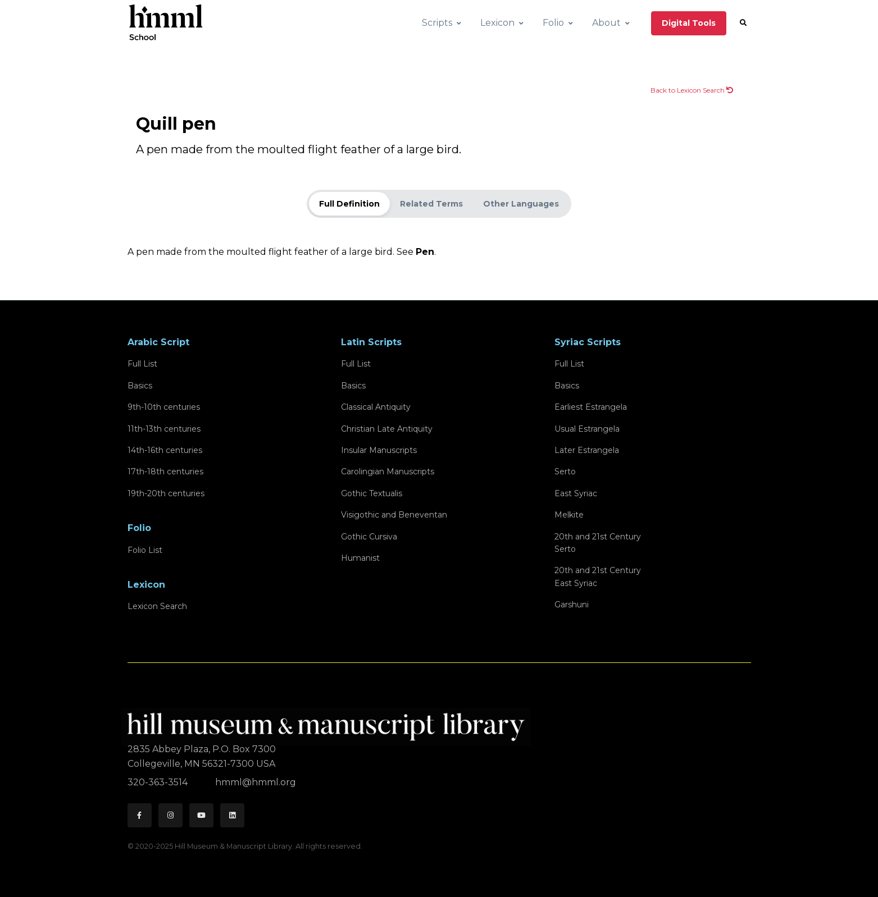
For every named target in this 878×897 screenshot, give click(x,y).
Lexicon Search (157, 606)
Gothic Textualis (371, 493)
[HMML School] (166, 23)
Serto (565, 471)
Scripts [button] (437, 22)
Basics (140, 386)
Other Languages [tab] (521, 204)
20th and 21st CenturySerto (597, 543)
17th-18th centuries (165, 471)
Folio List (145, 550)
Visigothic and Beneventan (394, 515)
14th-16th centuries (165, 450)
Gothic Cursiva (369, 537)
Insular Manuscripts (379, 450)
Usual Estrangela (587, 429)
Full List (142, 364)
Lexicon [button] (497, 22)
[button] (743, 23)
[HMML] (329, 722)
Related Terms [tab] (431, 204)
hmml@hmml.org (255, 782)
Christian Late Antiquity (387, 429)
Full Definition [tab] (349, 204)
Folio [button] (553, 22)
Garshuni (571, 604)
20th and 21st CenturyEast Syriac (597, 576)
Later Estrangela (586, 450)
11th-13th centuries (164, 429)
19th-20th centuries (166, 493)
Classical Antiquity (376, 407)
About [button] (606, 22)
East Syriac (575, 493)
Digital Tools (689, 23)
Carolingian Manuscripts (387, 471)
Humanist (360, 558)
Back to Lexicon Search (691, 90)
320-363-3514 (159, 782)
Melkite (569, 515)
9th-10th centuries (164, 407)
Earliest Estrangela (590, 407)
